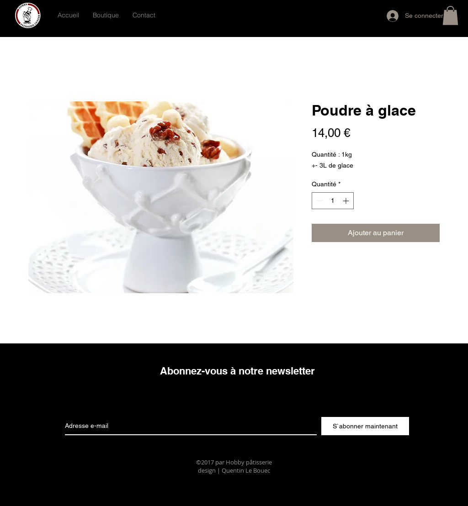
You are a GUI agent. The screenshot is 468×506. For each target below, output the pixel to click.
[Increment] (346, 201)
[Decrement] (318, 201)
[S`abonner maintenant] (365, 426)
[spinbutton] (332, 201)
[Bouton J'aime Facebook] (262, 14)
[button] (450, 15)
